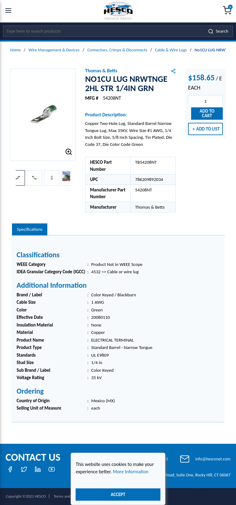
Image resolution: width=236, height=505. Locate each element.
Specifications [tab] (29, 229)
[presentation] (29, 229)
